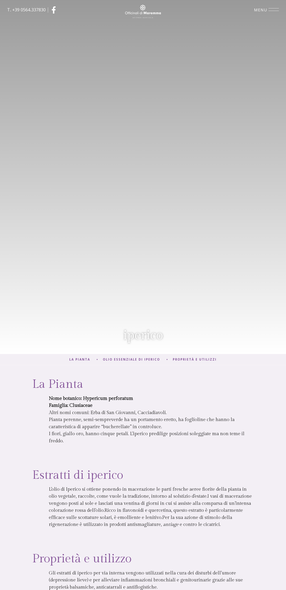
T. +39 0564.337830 (26, 10)
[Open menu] (274, 10)
